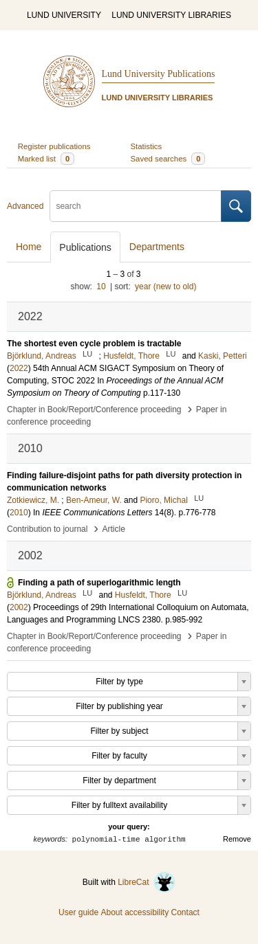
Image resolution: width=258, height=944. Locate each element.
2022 (19, 368)
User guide (78, 912)
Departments (156, 246)
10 (100, 286)
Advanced (25, 206)
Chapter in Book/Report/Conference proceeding (94, 409)
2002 (19, 607)
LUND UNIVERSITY (64, 15)
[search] (136, 206)
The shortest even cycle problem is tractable (94, 343)
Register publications (54, 146)
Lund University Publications (158, 74)
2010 (19, 512)
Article (114, 529)
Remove (237, 839)
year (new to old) (165, 286)
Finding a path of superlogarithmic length (99, 582)
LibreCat (146, 882)
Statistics (146, 146)
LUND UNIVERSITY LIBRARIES (171, 15)
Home (28, 246)
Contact (185, 912)
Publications (85, 247)
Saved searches (168, 159)
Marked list (46, 159)
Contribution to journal (47, 529)
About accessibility (134, 912)
